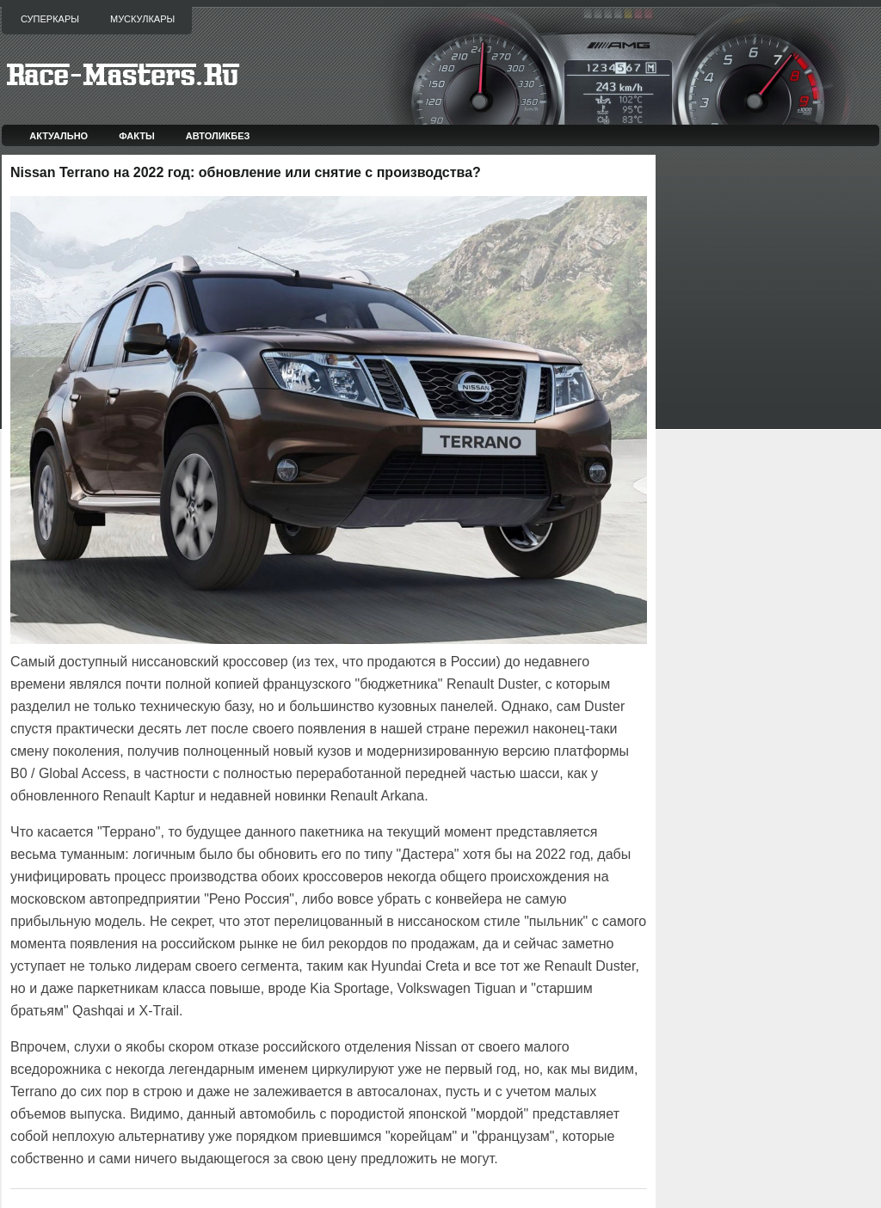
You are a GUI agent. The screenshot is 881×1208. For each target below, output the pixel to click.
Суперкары (50, 19)
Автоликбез (218, 136)
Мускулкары (142, 19)
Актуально (58, 136)
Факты (137, 136)
